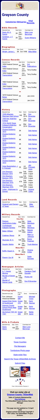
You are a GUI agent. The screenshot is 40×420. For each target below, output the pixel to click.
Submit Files (20, 363)
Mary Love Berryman (29, 33)
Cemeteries (10, 22)
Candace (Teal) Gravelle (30, 272)
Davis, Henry (4, 328)
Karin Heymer (32, 302)
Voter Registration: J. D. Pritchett (10, 167)
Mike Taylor (31, 205)
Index (4, 66)
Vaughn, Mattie (8, 244)
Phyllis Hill (28, 277)
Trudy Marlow (32, 244)
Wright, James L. (8, 52)
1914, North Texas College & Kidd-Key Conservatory (9, 125)
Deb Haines (32, 131)
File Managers (20, 346)
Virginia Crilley (31, 190)
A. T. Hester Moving (6, 272)
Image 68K (20, 298)
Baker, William (7, 231)
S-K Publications (31, 65)
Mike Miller (32, 52)
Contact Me (20, 338)
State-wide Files (20, 355)
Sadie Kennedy (30, 258)
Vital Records (31, 22)
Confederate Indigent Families (8, 227)
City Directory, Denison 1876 (7, 173)
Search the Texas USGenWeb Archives (20, 359)
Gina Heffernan (20, 399)
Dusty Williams (30, 38)
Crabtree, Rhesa (8, 236)
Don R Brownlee (30, 281)
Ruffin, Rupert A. (8, 251)
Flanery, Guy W (7, 258)
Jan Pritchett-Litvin (31, 167)
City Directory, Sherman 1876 (7, 182)
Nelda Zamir (31, 313)
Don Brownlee (31, 115)
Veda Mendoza (30, 222)
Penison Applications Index (9, 222)
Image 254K (20, 307)
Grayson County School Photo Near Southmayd (9, 308)
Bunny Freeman (30, 240)
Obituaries (21, 22)
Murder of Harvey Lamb (7, 281)
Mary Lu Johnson (30, 236)
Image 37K (20, 302)
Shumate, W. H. (8, 240)
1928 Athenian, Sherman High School (10, 115)
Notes (4, 97)
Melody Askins (30, 231)
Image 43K (20, 313)
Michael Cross (32, 298)
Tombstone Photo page (20, 350)
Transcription (7, 75)
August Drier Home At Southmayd (9, 302)
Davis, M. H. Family (6, 33)
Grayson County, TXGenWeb (20, 394)
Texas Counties (20, 342)
